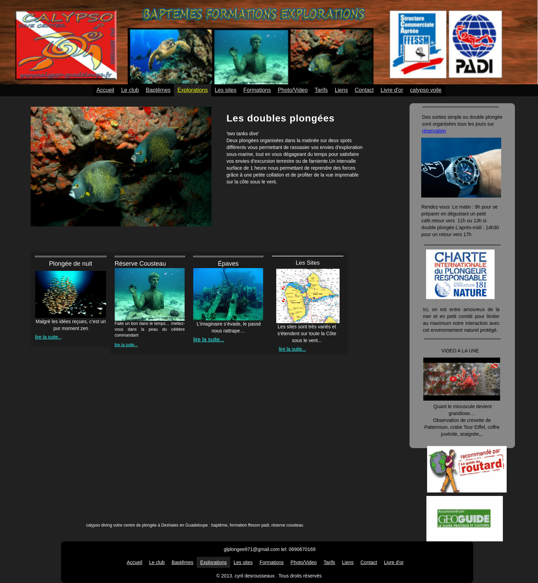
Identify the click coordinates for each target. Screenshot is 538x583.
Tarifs (321, 90)
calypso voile (426, 90)
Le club (130, 90)
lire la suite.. (48, 337)
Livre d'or (392, 90)
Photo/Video (293, 90)
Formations (257, 90)
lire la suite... (126, 344)
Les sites (225, 90)
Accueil (105, 90)
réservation (434, 131)
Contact (364, 90)
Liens (341, 90)
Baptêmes (158, 90)
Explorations (192, 90)
